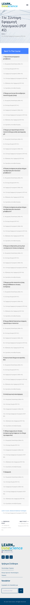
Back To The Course (12, 51)
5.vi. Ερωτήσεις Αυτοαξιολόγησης (11, 240)
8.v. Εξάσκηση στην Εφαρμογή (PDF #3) (13, 347)
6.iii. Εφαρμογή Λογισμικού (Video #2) (13, 263)
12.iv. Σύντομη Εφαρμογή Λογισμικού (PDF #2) (14, 493)
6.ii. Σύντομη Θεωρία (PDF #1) (11, 258)
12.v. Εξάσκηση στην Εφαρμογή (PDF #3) (13, 498)
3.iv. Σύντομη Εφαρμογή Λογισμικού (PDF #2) (15, 153)
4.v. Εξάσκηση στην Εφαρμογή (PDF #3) (13, 197)
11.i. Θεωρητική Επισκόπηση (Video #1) (13, 440)
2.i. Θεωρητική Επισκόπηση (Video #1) (13, 100)
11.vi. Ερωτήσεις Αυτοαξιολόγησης (12, 467)
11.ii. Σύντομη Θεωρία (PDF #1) (11, 445)
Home (3, 34)
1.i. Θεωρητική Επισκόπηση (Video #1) (13, 64)
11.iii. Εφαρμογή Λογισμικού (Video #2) (13, 450)
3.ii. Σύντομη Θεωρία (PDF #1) (11, 144)
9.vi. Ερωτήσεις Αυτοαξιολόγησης (11, 389)
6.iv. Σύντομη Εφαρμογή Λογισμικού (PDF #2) (15, 267)
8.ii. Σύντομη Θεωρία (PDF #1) (11, 333)
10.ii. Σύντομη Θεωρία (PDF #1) (11, 404)
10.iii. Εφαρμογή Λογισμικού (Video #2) (13, 409)
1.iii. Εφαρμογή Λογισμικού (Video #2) (13, 73)
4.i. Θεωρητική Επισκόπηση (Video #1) (13, 178)
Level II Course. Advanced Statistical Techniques (14, 511)
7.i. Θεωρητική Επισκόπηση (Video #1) (13, 292)
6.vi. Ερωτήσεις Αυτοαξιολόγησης (11, 277)
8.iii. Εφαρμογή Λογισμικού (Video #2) (13, 338)
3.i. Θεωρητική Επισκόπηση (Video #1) (13, 139)
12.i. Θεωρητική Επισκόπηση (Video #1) (13, 477)
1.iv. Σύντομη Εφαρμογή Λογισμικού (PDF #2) (15, 78)
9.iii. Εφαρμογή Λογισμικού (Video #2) (13, 374)
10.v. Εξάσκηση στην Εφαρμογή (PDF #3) (13, 421)
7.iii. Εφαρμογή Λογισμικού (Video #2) (13, 301)
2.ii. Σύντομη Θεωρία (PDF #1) (11, 105)
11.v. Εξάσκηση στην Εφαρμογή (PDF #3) (13, 462)
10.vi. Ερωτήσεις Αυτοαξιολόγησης (12, 426)
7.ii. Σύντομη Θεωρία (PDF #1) (11, 296)
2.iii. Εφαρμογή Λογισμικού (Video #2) (13, 110)
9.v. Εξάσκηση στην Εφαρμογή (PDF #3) (13, 384)
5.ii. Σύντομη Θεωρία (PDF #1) (11, 221)
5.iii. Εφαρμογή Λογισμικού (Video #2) (13, 226)
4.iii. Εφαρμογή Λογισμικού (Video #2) (13, 187)
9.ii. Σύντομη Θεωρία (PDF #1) (11, 370)
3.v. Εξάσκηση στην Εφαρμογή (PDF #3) (13, 158)
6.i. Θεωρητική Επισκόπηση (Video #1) (13, 253)
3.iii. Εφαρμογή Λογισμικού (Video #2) (13, 149)
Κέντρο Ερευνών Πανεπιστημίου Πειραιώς (10, 574)
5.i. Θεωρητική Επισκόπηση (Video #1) (13, 216)
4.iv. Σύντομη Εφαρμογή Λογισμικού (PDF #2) (15, 192)
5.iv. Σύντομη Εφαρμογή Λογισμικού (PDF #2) (15, 231)
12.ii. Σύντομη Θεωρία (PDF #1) (11, 482)
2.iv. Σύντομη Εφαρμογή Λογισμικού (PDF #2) (15, 115)
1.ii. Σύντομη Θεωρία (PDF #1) (11, 69)
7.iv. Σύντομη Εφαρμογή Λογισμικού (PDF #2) (15, 306)
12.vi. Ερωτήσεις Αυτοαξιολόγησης (12, 503)
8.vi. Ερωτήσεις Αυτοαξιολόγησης (11, 352)
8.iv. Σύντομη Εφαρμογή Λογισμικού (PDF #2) (15, 343)
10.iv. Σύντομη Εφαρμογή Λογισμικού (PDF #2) (14, 415)
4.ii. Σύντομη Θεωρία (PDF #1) (11, 182)
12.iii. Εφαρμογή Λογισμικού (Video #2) (13, 486)
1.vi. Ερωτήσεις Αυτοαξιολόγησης (11, 88)
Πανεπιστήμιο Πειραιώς (8, 568)
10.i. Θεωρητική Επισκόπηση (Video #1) (13, 399)
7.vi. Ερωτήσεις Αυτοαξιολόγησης (11, 316)
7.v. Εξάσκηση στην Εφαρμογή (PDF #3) (13, 311)
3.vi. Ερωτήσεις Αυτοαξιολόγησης (11, 163)
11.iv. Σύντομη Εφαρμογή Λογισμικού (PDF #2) (14, 456)
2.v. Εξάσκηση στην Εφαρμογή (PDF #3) (13, 120)
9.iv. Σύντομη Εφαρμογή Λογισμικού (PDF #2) (15, 379)
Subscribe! (20, 590)
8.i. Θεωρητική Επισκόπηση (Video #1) (13, 328)
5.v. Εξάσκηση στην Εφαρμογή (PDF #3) (13, 236)
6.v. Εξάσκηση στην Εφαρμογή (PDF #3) (13, 272)
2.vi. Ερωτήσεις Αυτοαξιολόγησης (11, 124)
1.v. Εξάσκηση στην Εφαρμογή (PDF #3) (13, 83)
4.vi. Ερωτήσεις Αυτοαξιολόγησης (11, 202)
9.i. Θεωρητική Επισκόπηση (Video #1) (13, 365)
